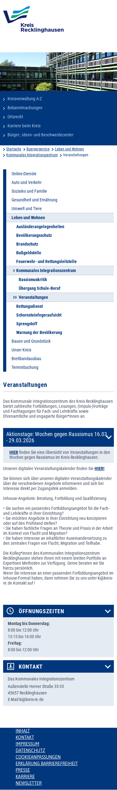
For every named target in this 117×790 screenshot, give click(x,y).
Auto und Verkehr (26, 182)
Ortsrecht (15, 116)
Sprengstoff (26, 323)
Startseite (13, 149)
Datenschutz (30, 750)
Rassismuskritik (33, 279)
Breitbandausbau (26, 358)
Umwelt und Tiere (27, 208)
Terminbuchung (25, 367)
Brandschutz (27, 244)
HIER (13, 452)
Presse (23, 770)
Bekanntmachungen (24, 107)
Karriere (25, 776)
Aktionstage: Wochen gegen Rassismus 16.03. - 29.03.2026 (57, 437)
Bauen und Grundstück (31, 341)
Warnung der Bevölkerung (39, 332)
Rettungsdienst (29, 306)
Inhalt (23, 730)
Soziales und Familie (29, 191)
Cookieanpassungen (38, 757)
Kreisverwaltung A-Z (24, 98)
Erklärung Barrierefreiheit (47, 763)
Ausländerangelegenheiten (40, 226)
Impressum (27, 743)
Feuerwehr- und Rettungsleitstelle (46, 261)
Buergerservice (38, 149)
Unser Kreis (21, 349)
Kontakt (31, 667)
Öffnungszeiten (41, 611)
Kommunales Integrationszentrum (32, 155)
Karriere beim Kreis (24, 125)
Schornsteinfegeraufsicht (38, 315)
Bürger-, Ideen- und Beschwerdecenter (40, 134)
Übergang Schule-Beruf (40, 288)
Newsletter (28, 783)
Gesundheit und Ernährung (34, 199)
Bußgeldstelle (28, 252)
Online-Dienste (24, 173)
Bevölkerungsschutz (34, 235)
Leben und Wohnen (69, 149)
